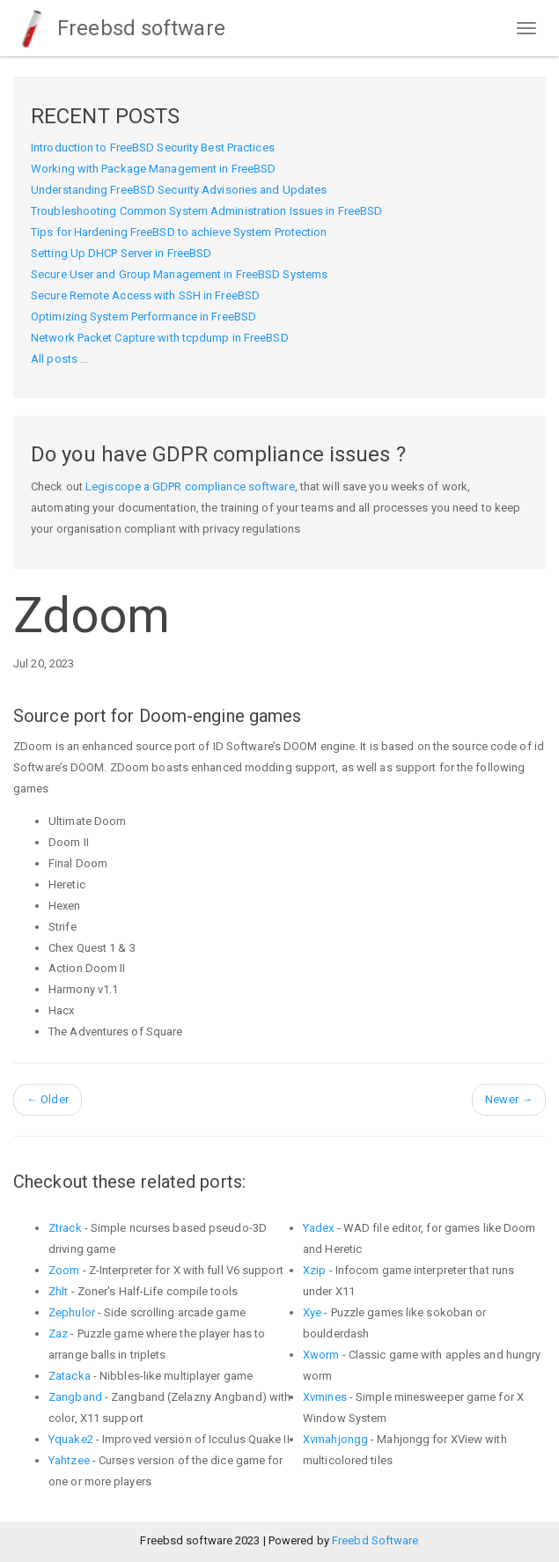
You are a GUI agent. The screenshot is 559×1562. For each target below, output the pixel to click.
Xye (312, 1312)
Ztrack (65, 1227)
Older (47, 1099)
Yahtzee (69, 1460)
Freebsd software (119, 28)
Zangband (75, 1397)
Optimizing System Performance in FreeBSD (143, 316)
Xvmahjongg (335, 1439)
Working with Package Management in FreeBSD (153, 168)
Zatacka (69, 1375)
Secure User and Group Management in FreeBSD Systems (179, 274)
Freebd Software (375, 1540)
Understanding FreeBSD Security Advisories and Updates (179, 189)
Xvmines (325, 1397)
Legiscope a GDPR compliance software (190, 486)
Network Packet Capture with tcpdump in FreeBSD (160, 337)
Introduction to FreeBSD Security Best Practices (153, 147)
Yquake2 (70, 1439)
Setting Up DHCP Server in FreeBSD (121, 253)
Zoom (63, 1270)
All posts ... (59, 358)
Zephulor (71, 1312)
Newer (509, 1099)
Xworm (321, 1354)
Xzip (314, 1270)
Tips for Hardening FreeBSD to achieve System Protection (179, 232)
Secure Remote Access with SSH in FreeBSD (145, 295)
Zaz (58, 1333)
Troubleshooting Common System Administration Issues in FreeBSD (206, 210)
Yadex (319, 1227)
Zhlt (58, 1291)
